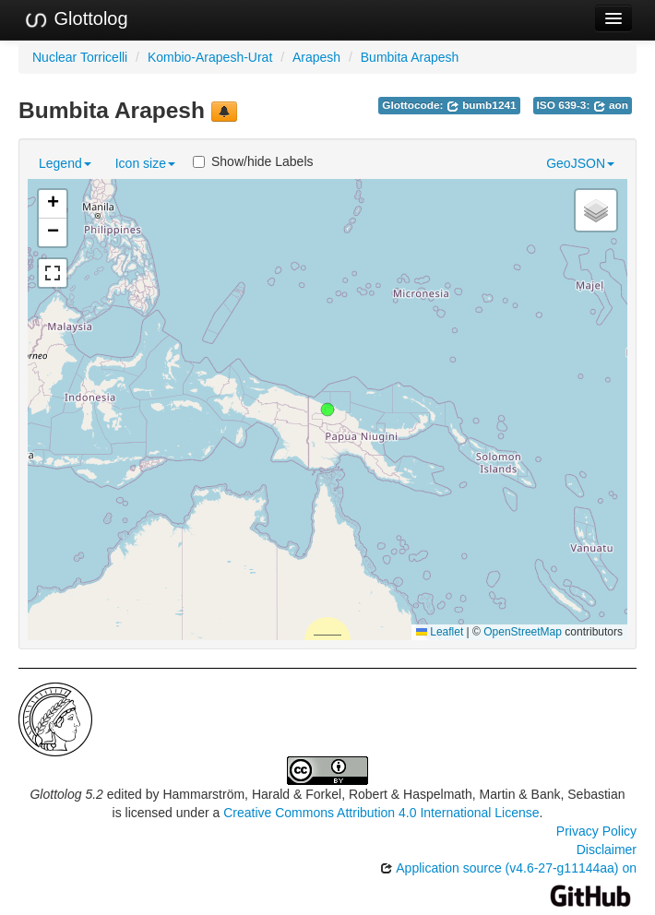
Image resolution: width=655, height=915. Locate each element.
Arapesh (316, 57)
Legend (65, 163)
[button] (327, 409)
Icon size (145, 163)
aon (610, 105)
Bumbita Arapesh (410, 57)
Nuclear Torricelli (79, 57)
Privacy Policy (596, 831)
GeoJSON (580, 163)
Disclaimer (607, 849)
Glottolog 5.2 (66, 794)
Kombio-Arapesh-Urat (210, 57)
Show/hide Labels (253, 161)
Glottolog (75, 19)
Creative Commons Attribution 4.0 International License (381, 812)
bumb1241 (482, 105)
